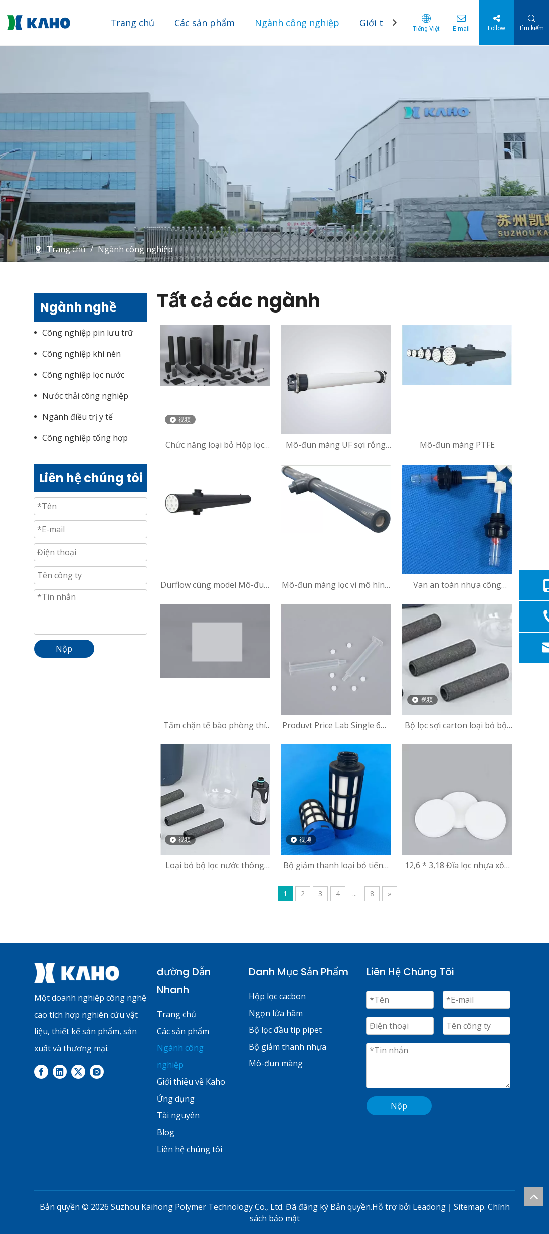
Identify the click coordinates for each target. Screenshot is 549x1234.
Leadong (429, 1206)
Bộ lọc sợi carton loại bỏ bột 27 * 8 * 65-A (457, 725)
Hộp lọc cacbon (277, 996)
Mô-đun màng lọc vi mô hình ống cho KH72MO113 (336, 584)
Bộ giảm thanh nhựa (287, 1046)
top (533, 1196)
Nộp (399, 1105)
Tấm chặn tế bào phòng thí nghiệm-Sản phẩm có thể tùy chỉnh (214, 725)
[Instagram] (97, 1071)
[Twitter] (78, 1071)
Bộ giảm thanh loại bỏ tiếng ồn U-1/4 (335, 865)
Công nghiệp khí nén (81, 353)
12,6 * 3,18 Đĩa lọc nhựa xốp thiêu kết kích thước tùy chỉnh (457, 865)
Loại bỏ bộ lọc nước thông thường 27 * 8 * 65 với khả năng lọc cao (214, 865)
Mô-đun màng (276, 1063)
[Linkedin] (60, 1071)
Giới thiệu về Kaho (191, 1081)
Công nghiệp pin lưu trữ (87, 332)
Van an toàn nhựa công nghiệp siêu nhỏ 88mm (457, 584)
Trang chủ (132, 23)
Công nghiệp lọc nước (83, 374)
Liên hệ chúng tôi (189, 1149)
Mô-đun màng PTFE (457, 444)
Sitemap (469, 1206)
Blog (165, 1132)
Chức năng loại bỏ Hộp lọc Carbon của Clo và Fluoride (214, 444)
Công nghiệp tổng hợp (85, 437)
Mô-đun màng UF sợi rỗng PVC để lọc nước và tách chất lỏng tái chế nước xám (335, 444)
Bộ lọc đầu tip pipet (285, 1029)
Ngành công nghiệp (297, 23)
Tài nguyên (178, 1115)
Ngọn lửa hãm (276, 1013)
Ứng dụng (176, 1098)
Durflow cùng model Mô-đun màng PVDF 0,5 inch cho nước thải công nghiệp (214, 584)
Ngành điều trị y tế (77, 416)
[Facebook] (41, 1071)
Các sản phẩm (204, 23)
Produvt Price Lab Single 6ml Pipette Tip (336, 725)
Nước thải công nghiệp (85, 395)
